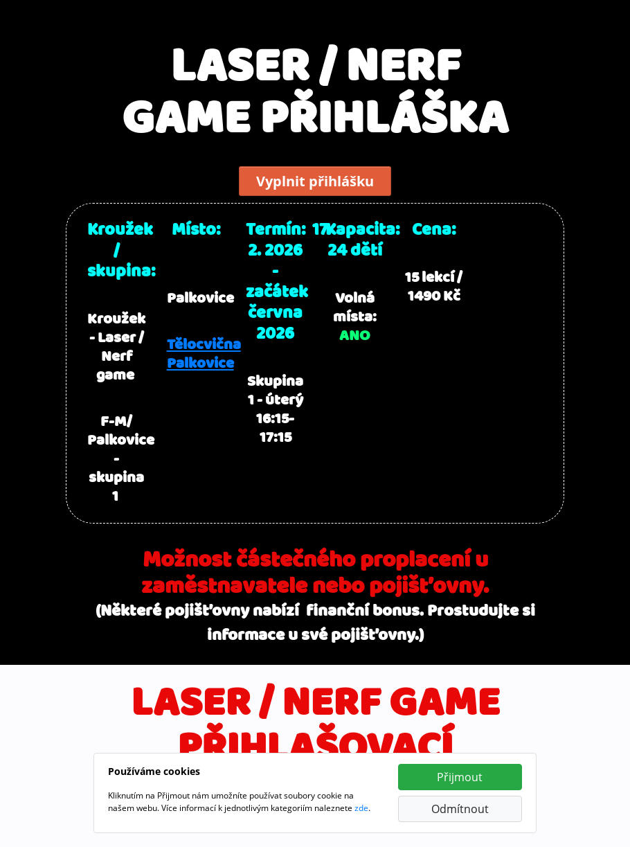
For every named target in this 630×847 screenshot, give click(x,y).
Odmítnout (460, 809)
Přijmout (460, 777)
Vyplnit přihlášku (315, 181)
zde (361, 808)
